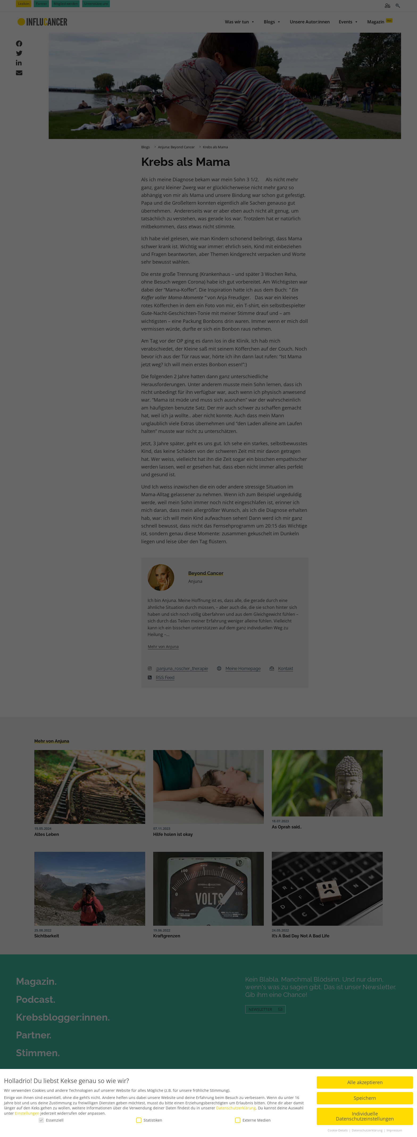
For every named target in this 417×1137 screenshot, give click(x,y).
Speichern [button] (365, 1097)
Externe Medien (253, 1119)
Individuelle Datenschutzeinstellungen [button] (365, 1115)
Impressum (394, 1129)
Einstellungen (27, 1112)
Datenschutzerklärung (236, 1107)
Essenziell (51, 1119)
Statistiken (149, 1119)
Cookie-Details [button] (338, 1129)
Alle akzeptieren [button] (365, 1081)
